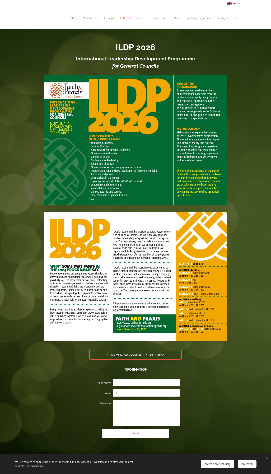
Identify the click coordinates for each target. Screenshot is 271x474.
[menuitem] (63, 18)
